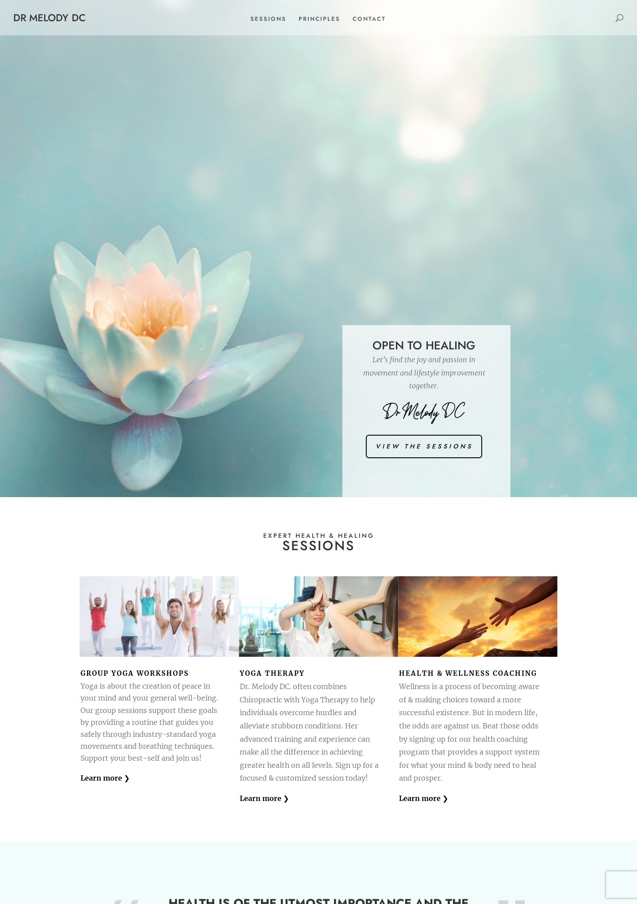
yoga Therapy (272, 673)
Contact (369, 19)
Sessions (268, 19)
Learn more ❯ (105, 778)
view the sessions (424, 446)
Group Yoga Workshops (135, 673)
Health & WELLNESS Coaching (468, 673)
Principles (319, 19)
